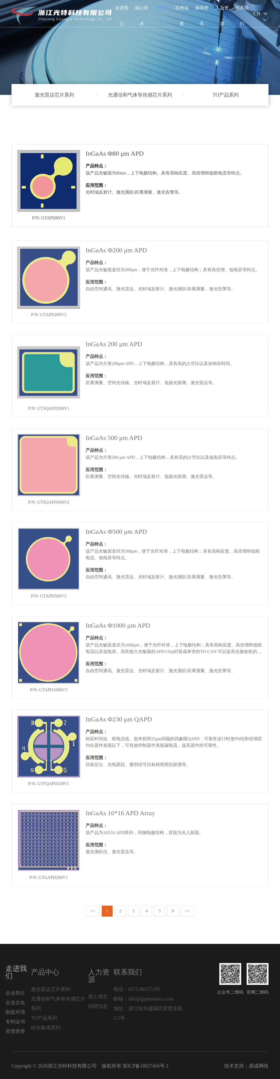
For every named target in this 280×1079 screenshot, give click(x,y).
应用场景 (181, 15)
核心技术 (141, 15)
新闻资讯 (201, 15)
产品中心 (161, 15)
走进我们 (121, 15)
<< (92, 911)
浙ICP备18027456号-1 (145, 1069)
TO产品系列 (225, 95)
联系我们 (242, 15)
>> (187, 911)
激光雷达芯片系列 (54, 95)
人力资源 (222, 15)
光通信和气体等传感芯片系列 (140, 95)
